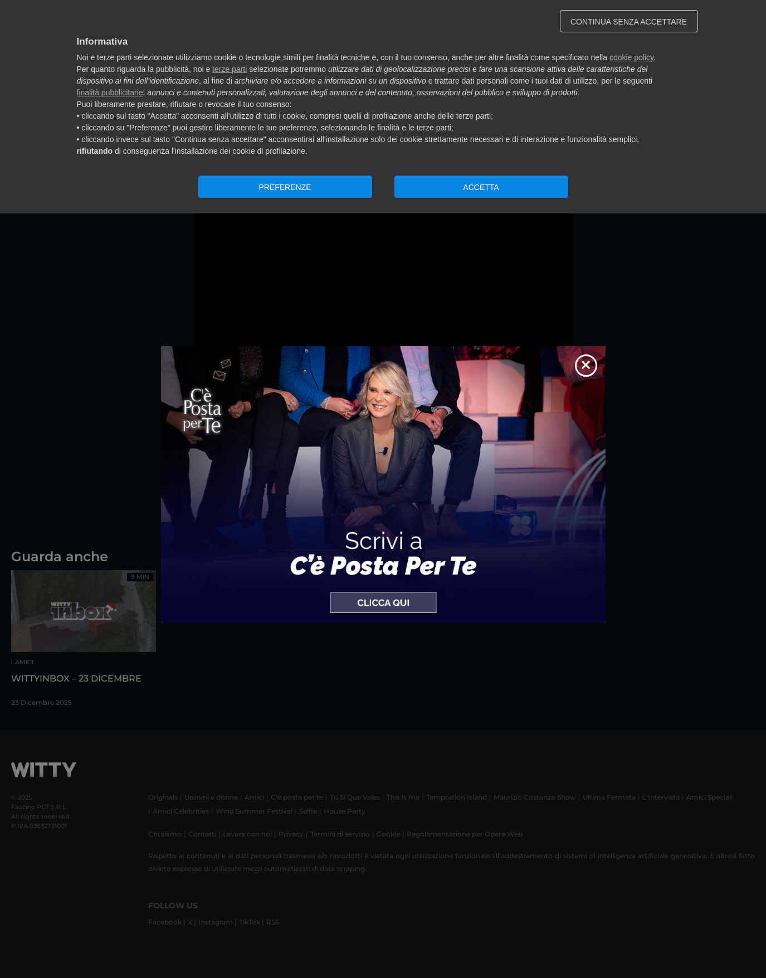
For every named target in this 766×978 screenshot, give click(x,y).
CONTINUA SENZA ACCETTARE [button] (628, 21)
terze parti (229, 69)
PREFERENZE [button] (284, 187)
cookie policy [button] (631, 57)
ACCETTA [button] (481, 187)
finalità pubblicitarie (110, 92)
